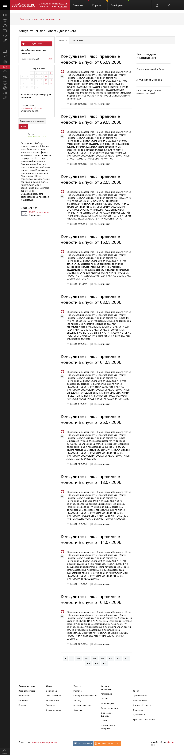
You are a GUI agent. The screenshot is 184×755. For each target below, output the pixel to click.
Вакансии (50, 705)
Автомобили (106, 693)
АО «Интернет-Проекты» (44, 742)
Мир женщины (107, 703)
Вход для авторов (27, 690)
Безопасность (52, 700)
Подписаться (36, 43)
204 (96, 663)
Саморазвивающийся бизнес (151, 69)
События (77, 710)
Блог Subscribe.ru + (55, 695)
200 (110, 658)
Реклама (77, 690)
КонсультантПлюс (37, 136)
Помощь (22, 705)
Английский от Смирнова (149, 79)
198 (94, 658)
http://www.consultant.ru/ (31, 108)
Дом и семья (139, 714)
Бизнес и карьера (109, 708)
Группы (100, 3)
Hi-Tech (104, 720)
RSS (50, 58)
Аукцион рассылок (82, 705)
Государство (36, 19)
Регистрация (25, 695)
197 (86, 658)
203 (88, 663)
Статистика (29, 208)
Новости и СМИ (140, 700)
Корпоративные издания (85, 695)
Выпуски (81, 3)
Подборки (120, 3)
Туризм (104, 698)
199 (102, 658)
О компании (51, 690)
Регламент (24, 700)
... (71, 658)
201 (118, 658)
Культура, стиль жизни (144, 719)
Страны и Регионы (142, 705)
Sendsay (77, 700)
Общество (23, 19)
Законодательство (53, 19)
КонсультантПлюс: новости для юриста (47, 31)
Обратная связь (53, 710)
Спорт (136, 690)
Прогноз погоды (140, 695)
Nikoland (171, 742)
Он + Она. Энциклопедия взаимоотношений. (149, 92)
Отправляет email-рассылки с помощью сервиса (53, 5)
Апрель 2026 (39, 68)
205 (104, 663)
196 (78, 658)
